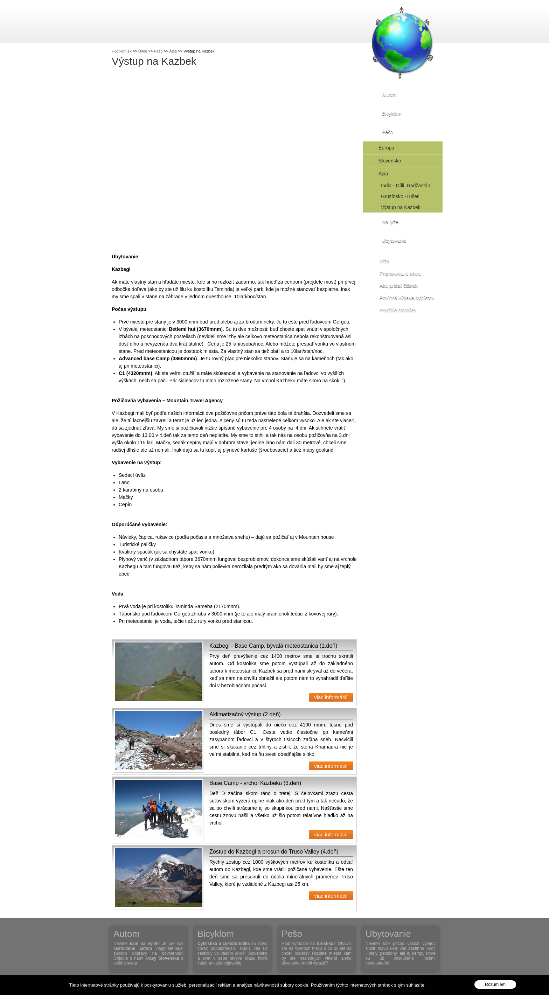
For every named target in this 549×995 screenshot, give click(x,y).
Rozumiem (495, 984)
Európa (386, 148)
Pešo (185, 21)
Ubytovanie (394, 240)
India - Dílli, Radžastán (405, 185)
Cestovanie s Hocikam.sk (101, 21)
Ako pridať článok (399, 285)
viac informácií (331, 697)
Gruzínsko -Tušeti (400, 196)
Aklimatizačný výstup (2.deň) (245, 714)
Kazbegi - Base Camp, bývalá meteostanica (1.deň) (273, 646)
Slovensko (389, 160)
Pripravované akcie (400, 273)
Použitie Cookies (398, 310)
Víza (384, 261)
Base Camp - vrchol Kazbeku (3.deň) (255, 783)
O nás (249, 21)
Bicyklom (153, 21)
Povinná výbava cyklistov (407, 298)
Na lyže (217, 21)
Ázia (383, 173)
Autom (122, 21)
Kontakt (281, 21)
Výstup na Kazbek (401, 207)
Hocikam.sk (122, 51)
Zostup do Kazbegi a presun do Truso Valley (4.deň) (274, 852)
